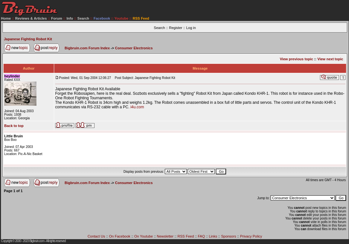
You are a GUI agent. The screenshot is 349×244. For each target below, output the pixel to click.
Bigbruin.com (36, 241)
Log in (191, 28)
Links (213, 236)
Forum (56, 18)
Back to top (14, 126)
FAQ (201, 236)
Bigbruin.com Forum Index (87, 48)
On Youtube (143, 236)
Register (175, 28)
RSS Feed (185, 236)
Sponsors (228, 236)
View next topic (330, 59)
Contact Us (96, 236)
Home (6, 18)
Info (69, 18)
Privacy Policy (251, 236)
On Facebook (119, 236)
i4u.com (137, 107)
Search (83, 18)
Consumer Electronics (134, 48)
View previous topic (296, 59)
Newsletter (165, 236)
